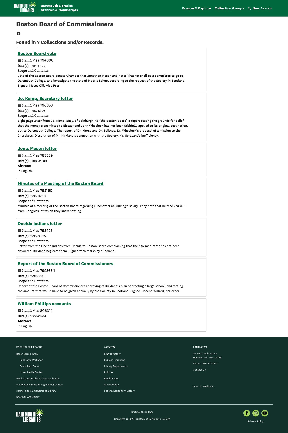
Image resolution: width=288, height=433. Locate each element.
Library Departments (116, 366)
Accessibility (111, 384)
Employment (111, 378)
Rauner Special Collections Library (36, 390)
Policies (108, 372)
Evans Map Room (29, 366)
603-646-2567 (210, 363)
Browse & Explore (196, 8)
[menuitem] (246, 413)
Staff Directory (112, 353)
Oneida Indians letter (40, 223)
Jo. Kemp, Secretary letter (45, 98)
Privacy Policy (256, 421)
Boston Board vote (37, 53)
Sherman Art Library (27, 396)
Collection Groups (229, 8)
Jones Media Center (31, 372)
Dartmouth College (142, 412)
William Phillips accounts (44, 303)
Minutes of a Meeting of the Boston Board (61, 183)
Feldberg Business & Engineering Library (39, 384)
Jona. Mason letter (37, 148)
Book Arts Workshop (31, 360)
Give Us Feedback (203, 386)
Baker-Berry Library (27, 353)
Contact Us (199, 369)
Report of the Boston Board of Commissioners (66, 263)
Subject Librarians (114, 360)
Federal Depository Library (119, 390)
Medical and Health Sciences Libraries (38, 378)
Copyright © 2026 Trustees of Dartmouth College (142, 419)
